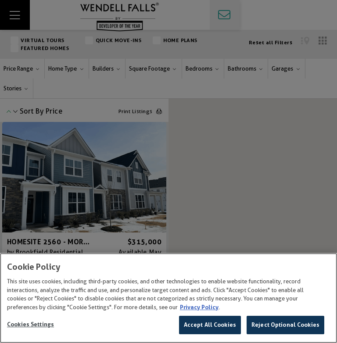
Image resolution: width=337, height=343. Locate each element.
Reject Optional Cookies (285, 325)
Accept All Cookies (210, 325)
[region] (168, 298)
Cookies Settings (30, 324)
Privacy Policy (199, 307)
